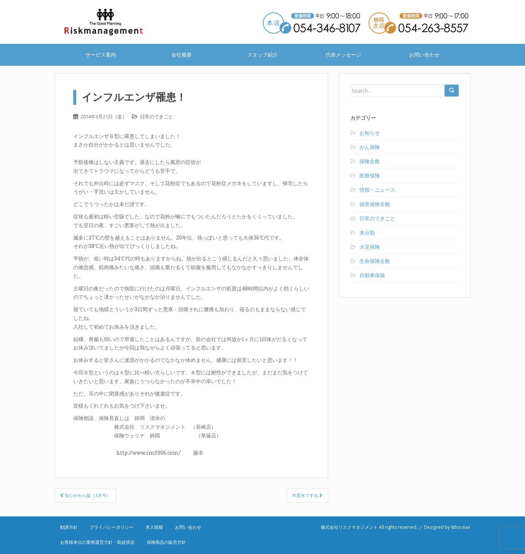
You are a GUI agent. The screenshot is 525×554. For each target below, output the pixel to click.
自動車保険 (372, 275)
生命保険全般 (374, 260)
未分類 (367, 232)
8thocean (460, 527)
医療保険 (369, 175)
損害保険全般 (374, 203)
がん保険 (369, 147)
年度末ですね (307, 495)
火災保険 (369, 246)
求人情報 (154, 527)
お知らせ (369, 132)
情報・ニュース (377, 189)
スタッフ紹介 (262, 54)
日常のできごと (156, 116)
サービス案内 (100, 54)
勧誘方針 (69, 527)
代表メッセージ (343, 54)
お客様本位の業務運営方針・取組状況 (97, 542)
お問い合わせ (424, 54)
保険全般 (369, 161)
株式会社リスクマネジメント (113, 22)
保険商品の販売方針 (166, 542)
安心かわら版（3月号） (85, 495)
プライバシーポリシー (111, 527)
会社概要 (181, 54)
